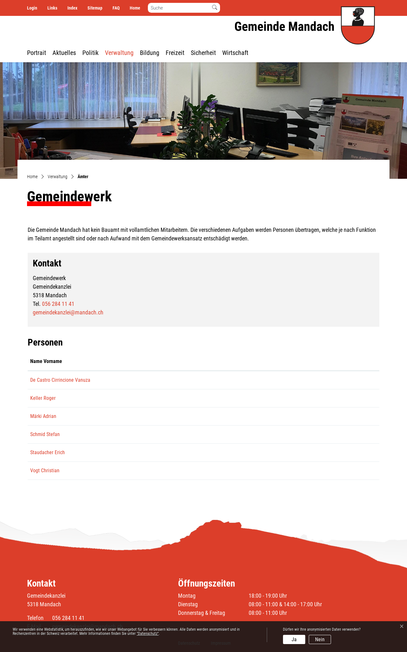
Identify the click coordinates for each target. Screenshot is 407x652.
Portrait (36, 53)
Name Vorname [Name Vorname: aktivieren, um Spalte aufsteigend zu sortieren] (46, 361)
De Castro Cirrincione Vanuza (60, 380)
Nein (320, 639)
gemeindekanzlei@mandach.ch (68, 312)
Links (52, 7)
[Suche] (179, 8)
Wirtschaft (235, 53)
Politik (90, 53)
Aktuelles (64, 53)
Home (135, 7)
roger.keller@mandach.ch (334, 398)
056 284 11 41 (58, 303)
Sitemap (94, 7)
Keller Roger (43, 398)
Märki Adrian (43, 416)
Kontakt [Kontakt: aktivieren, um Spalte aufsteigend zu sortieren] (316, 361)
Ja (294, 639)
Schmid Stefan (45, 434)
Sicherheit (203, 53)
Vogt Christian (44, 470)
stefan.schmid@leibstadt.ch (336, 434)
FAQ (116, 7)
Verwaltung (119, 53)
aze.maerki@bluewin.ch (332, 416)
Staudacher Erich (47, 452)
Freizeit (175, 53)
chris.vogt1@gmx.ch (328, 470)
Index (72, 7)
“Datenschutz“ (148, 633)
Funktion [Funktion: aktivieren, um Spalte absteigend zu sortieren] (117, 361)
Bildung (149, 53)
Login (32, 7)
